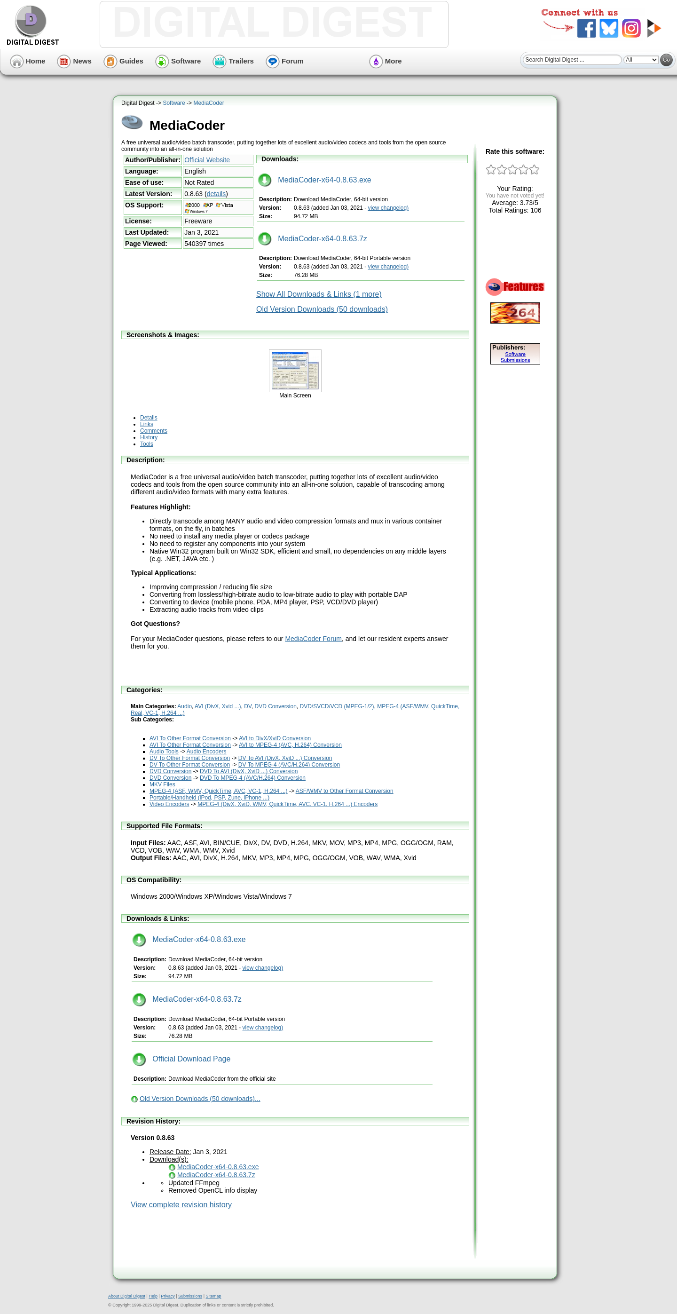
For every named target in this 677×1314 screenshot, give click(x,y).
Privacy (168, 1296)
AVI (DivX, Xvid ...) (218, 706)
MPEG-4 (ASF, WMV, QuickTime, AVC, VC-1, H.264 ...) (219, 791)
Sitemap (213, 1296)
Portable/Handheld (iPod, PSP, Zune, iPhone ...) (209, 797)
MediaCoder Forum (313, 638)
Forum (285, 61)
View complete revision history (181, 1205)
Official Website (207, 160)
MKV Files (162, 784)
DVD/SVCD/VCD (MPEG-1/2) (337, 706)
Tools (146, 444)
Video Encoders (169, 804)
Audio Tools (164, 751)
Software (178, 61)
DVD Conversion (275, 706)
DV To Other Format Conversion (190, 758)
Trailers (233, 61)
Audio (184, 706)
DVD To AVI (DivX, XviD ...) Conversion (249, 771)
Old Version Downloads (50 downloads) (322, 309)
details (216, 194)
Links (146, 424)
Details (148, 417)
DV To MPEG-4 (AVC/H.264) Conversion (289, 764)
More (385, 61)
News (74, 61)
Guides (123, 61)
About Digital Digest (126, 1296)
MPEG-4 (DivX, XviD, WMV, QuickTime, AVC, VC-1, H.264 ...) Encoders (287, 804)
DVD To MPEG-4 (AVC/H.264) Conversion (253, 778)
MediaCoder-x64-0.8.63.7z (312, 239)
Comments (153, 430)
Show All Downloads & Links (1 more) (319, 294)
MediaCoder (208, 103)
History (148, 437)
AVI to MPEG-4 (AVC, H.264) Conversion (290, 745)
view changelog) (388, 208)
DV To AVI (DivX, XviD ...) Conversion (285, 758)
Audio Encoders (207, 751)
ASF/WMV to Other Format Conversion (345, 791)
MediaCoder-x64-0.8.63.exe (314, 180)
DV (248, 706)
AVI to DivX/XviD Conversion (275, 738)
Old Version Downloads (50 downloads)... (200, 1098)
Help (153, 1296)
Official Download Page (181, 1059)
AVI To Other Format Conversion (190, 738)
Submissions (190, 1296)
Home (28, 61)
